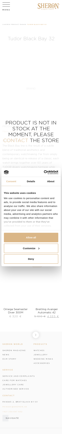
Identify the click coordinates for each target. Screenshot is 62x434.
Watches (39, 350)
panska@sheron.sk (14, 407)
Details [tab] (31, 181)
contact (15, 140)
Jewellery (41, 355)
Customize (31, 248)
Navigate (12, 418)
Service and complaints (18, 376)
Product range (18, 24)
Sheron (6, 24)
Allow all (31, 237)
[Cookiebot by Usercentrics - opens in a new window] (44, 172)
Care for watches (14, 380)
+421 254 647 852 (12, 412)
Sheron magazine (14, 350)
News (5, 355)
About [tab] (50, 181)
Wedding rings (43, 359)
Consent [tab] (11, 181)
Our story (9, 359)
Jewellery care (13, 385)
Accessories (42, 363)
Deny (31, 259)
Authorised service (15, 389)
